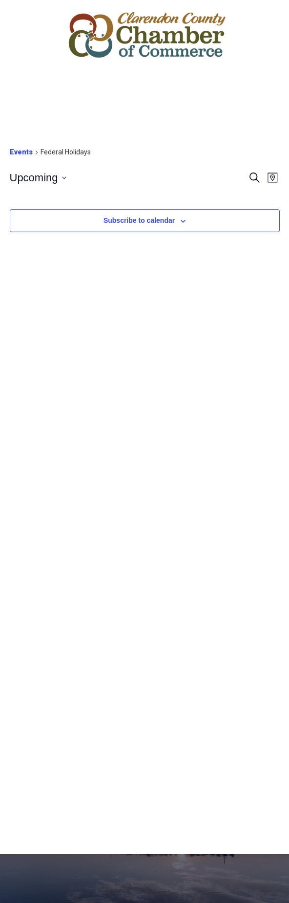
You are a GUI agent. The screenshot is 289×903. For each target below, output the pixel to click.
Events (21, 152)
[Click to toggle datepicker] (38, 178)
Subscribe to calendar (139, 220)
